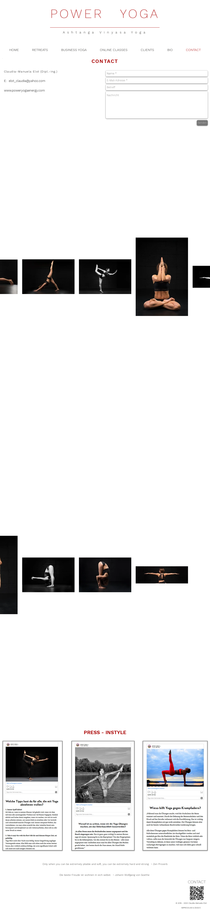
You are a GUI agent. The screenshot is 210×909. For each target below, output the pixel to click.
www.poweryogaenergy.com (24, 90)
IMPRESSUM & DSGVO (191, 908)
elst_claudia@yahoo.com (27, 81)
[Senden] (202, 123)
